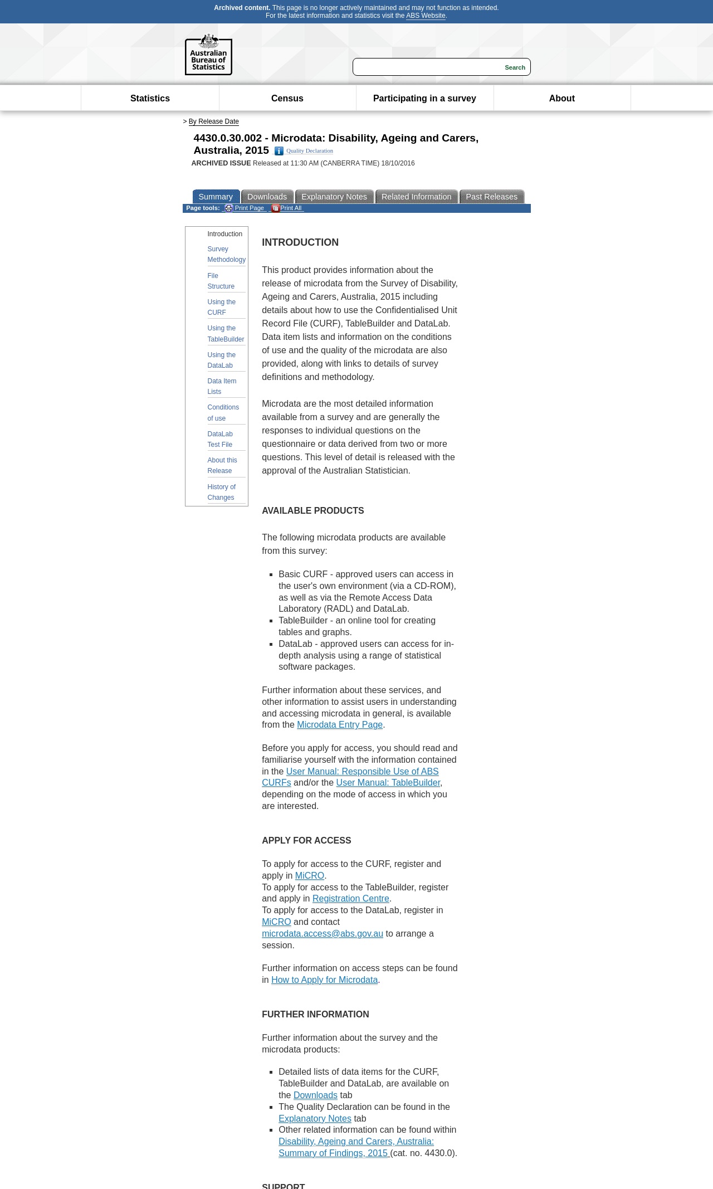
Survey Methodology (227, 254)
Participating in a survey (424, 98)
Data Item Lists (222, 386)
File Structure (221, 281)
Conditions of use (224, 412)
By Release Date (214, 121)
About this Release (222, 465)
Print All (286, 208)
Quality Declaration (304, 151)
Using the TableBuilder (226, 333)
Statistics (150, 98)
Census (287, 98)
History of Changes (222, 492)
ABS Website (425, 16)
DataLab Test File (220, 439)
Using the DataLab (222, 360)
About (562, 98)
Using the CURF (222, 307)
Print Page (244, 208)
